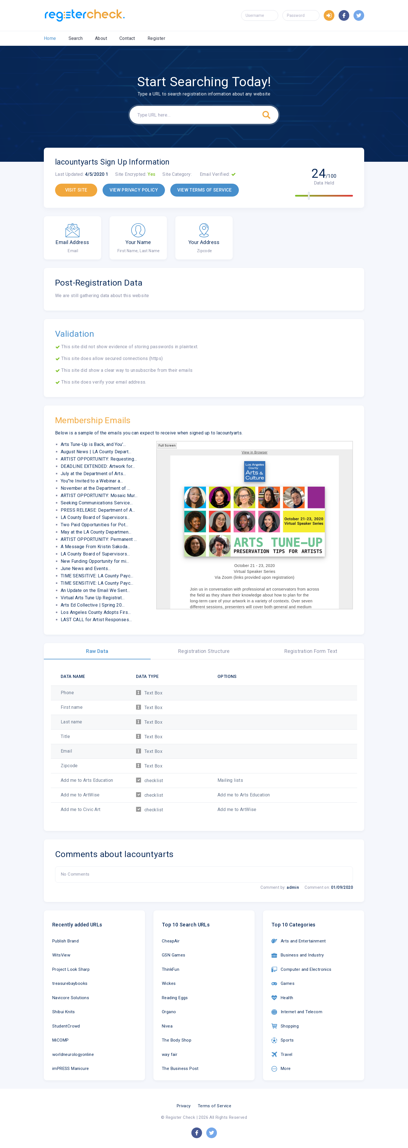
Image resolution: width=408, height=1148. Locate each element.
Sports (282, 1040)
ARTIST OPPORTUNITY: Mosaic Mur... (99, 495)
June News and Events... (86, 568)
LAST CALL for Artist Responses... (96, 619)
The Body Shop (176, 1040)
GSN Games (173, 955)
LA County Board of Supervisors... (95, 517)
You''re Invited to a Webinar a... (92, 481)
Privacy (184, 1105)
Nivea (167, 1026)
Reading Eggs (175, 997)
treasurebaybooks (69, 983)
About (101, 38)
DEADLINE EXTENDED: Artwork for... (98, 466)
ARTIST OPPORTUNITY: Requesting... (99, 459)
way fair (169, 1054)
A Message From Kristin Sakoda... (95, 546)
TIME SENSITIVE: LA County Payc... (97, 575)
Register (156, 38)
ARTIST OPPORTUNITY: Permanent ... (99, 539)
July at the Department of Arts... (93, 473)
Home (50, 38)
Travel (281, 1054)
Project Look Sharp (71, 969)
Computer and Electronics (301, 969)
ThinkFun (170, 969)
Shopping (285, 1026)
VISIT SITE (76, 190)
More (281, 1069)
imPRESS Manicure (70, 1068)
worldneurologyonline (73, 1054)
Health (282, 998)
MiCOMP (60, 1040)
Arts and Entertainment (298, 941)
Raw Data (97, 651)
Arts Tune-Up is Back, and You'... (93, 444)
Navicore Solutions (70, 997)
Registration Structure (204, 651)
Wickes (169, 983)
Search (76, 38)
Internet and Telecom (296, 1012)
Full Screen (167, 445)
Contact (127, 38)
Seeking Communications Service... (97, 502)
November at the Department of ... (95, 488)
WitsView (61, 955)
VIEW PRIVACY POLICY (134, 190)
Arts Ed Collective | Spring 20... (92, 605)
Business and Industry (297, 955)
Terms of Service (214, 1105)
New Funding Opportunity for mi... (95, 561)
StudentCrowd (66, 1026)
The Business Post (180, 1068)
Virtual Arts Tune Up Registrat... (92, 597)
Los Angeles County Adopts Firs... (96, 612)
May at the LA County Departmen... (96, 532)
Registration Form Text (310, 651)
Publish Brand (65, 941)
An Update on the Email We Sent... (95, 590)
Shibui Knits (63, 1011)
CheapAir (171, 941)
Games (282, 984)
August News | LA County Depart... (96, 451)
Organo (169, 1011)
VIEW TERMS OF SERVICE (204, 190)
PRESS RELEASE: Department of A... (98, 510)
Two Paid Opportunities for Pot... (94, 524)
